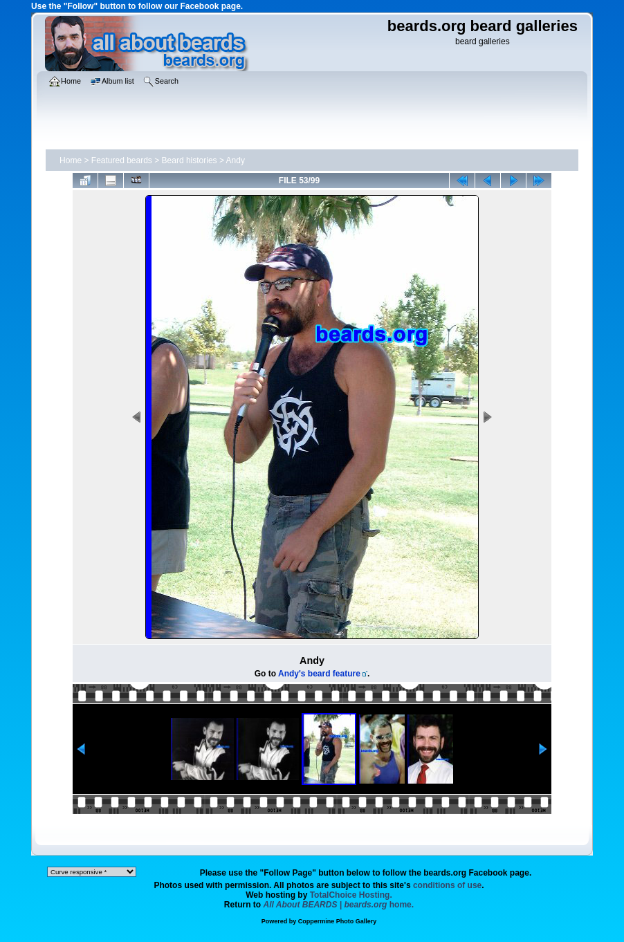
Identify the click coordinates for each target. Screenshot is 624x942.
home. (339, 904)
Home (70, 160)
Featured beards (121, 160)
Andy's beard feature (319, 673)
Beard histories (189, 160)
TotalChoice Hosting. (351, 895)
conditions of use (447, 885)
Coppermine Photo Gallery (337, 921)
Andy (235, 160)
